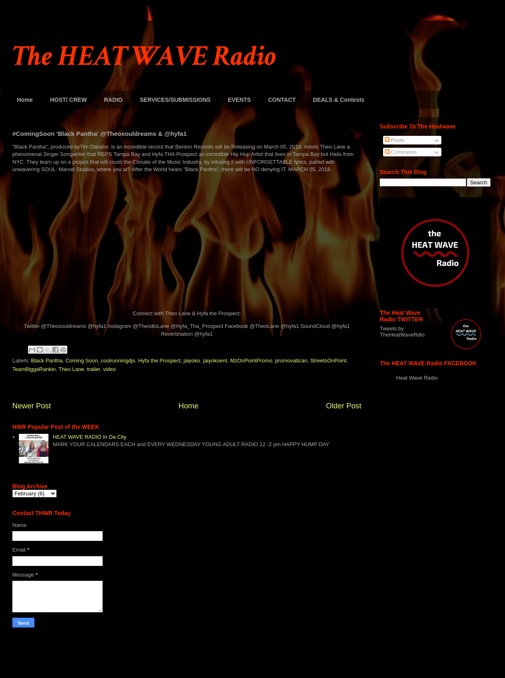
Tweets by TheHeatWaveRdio (402, 331)
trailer (93, 369)
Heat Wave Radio (417, 378)
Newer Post (31, 406)
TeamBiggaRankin (34, 369)
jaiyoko (192, 360)
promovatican (291, 360)
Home (25, 99)
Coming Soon (81, 360)
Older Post (343, 406)
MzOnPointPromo (251, 360)
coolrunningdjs (118, 360)
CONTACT (282, 99)
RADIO (113, 99)
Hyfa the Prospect (159, 360)
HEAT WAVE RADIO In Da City (89, 437)
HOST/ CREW (68, 99)
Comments (401, 152)
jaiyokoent (215, 360)
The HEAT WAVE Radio (144, 56)
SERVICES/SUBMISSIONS (175, 99)
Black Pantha (47, 360)
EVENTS (239, 99)
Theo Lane (71, 369)
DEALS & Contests (338, 99)
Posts (394, 140)
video (109, 369)
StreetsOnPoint (328, 360)
